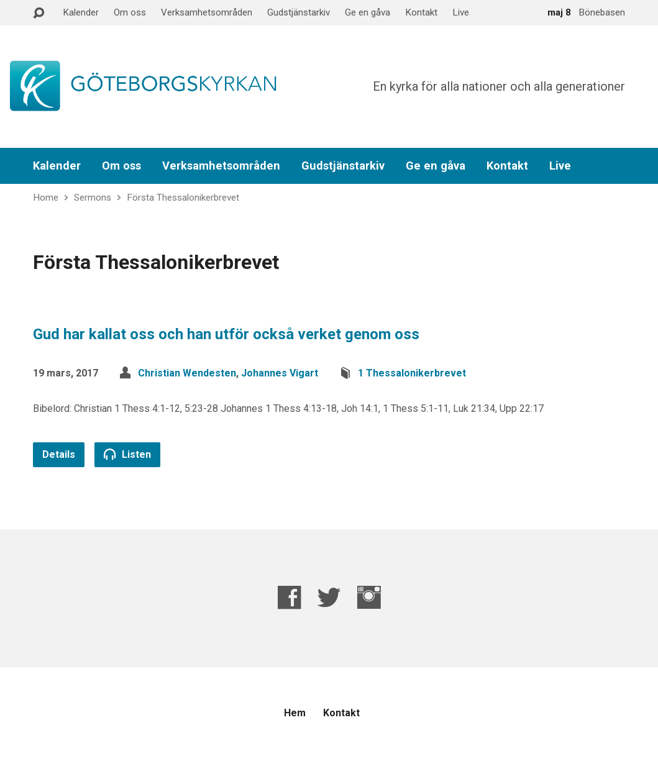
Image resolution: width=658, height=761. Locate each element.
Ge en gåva (367, 12)
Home (45, 197)
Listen (127, 454)
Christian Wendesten (187, 373)
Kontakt (421, 12)
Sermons (92, 197)
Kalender (81, 12)
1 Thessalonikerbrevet (412, 373)
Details (58, 454)
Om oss (130, 12)
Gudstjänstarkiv (298, 12)
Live (460, 12)
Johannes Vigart (279, 373)
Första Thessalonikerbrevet (183, 197)
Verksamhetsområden (206, 12)
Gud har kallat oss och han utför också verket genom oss (226, 334)
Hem (295, 713)
